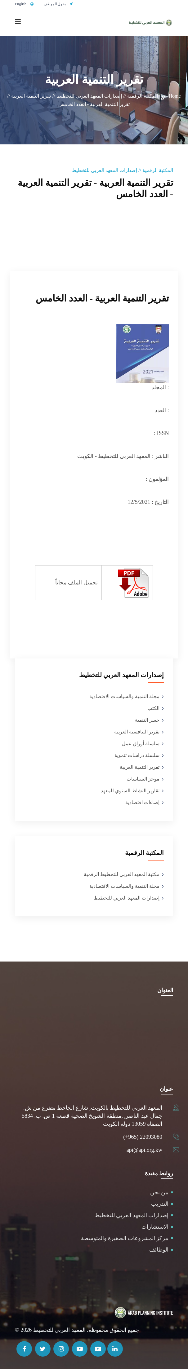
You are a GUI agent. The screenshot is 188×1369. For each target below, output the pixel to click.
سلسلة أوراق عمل (140, 743)
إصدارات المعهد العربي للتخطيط (126, 897)
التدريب (159, 1204)
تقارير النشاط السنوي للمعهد (130, 790)
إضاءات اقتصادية (142, 802)
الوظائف (158, 1250)
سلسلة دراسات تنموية (136, 755)
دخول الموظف (55, 4)
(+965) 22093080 (142, 1137)
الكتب (153, 708)
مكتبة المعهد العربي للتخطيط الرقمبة (121, 874)
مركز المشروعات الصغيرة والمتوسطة (125, 1238)
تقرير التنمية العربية (139, 767)
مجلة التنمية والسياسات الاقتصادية (124, 696)
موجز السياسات (143, 778)
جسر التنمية (147, 720)
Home (175, 96)
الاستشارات (154, 1227)
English (20, 4)
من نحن (159, 1192)
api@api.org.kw (144, 1150)
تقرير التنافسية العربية (136, 731)
